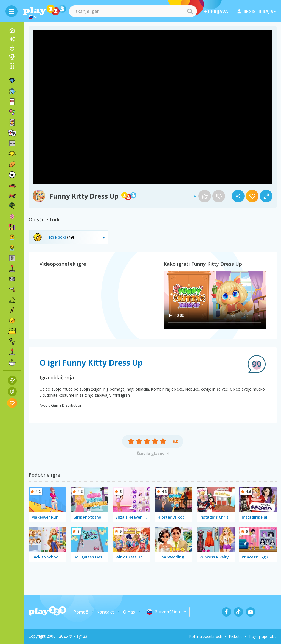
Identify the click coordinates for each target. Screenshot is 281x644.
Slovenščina (163, 612)
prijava (216, 12)
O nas (129, 612)
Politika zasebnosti (205, 636)
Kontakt (105, 612)
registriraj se (256, 12)
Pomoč (81, 612)
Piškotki (236, 636)
